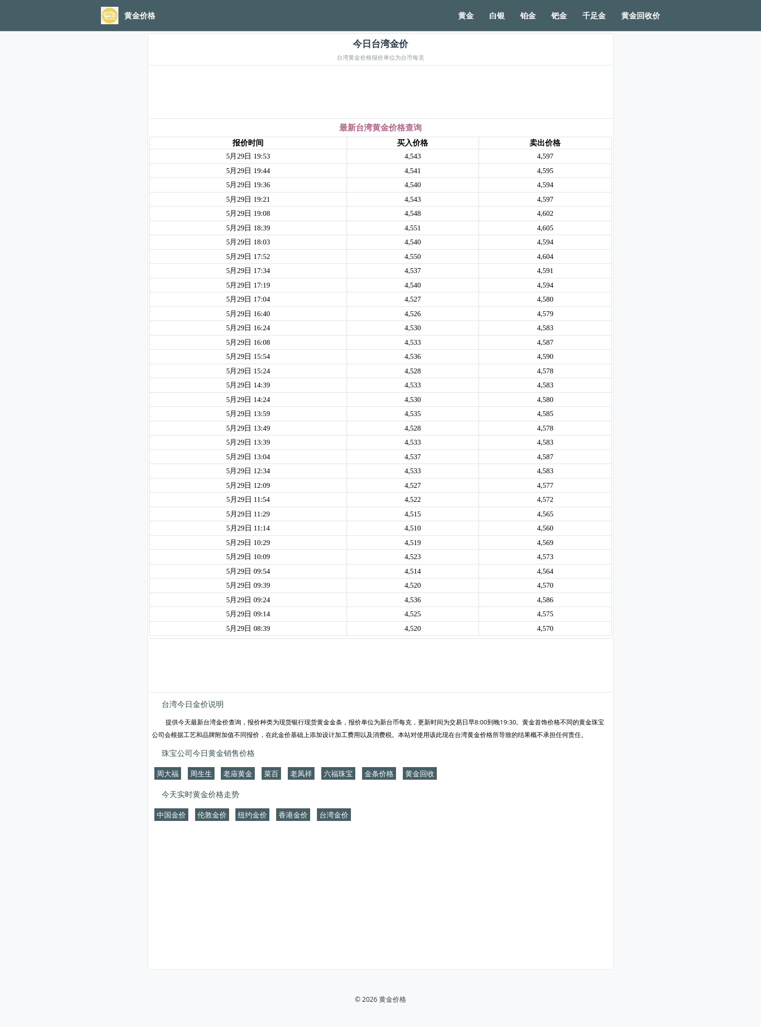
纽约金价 (252, 814)
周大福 (168, 773)
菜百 (271, 773)
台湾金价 (333, 814)
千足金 (594, 15)
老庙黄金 (237, 773)
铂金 (528, 15)
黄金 (466, 15)
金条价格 (379, 773)
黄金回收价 (640, 15)
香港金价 (293, 814)
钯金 (559, 15)
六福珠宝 (338, 773)
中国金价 (171, 814)
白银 (497, 15)
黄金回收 (419, 773)
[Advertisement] (380, 92)
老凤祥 (301, 773)
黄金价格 (392, 999)
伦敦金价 (212, 814)
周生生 (201, 773)
